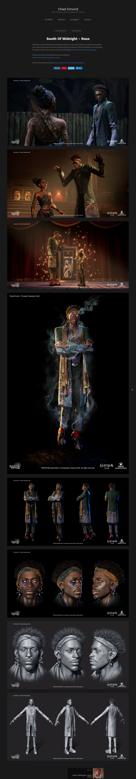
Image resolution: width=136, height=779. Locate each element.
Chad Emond (68, 9)
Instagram (74, 19)
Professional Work (60, 31)
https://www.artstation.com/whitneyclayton (69, 63)
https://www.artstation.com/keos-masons (46, 57)
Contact (87, 19)
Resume (61, 19)
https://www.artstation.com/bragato (85, 50)
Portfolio (49, 19)
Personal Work (76, 31)
